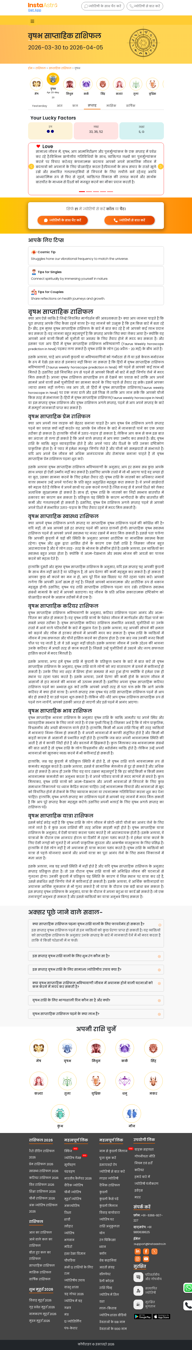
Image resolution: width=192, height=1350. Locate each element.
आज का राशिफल (40, 1233)
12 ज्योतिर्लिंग (72, 1321)
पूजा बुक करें (107, 1158)
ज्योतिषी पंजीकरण (146, 1184)
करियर (139, 1170)
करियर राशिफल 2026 (44, 1178)
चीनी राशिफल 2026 (42, 1198)
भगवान (69, 1240)
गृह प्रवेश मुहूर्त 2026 (42, 1307)
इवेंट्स (138, 1191)
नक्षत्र (67, 1308)
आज (59, 106)
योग (102, 1233)
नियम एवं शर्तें (143, 1163)
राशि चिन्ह (105, 1288)
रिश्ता (67, 1213)
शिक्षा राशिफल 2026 (42, 1192)
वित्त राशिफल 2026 (41, 1185)
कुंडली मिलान (108, 1206)
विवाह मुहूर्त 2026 (40, 1300)
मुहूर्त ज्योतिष (72, 1199)
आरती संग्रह (107, 1267)
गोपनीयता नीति (144, 1156)
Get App (34, 10)
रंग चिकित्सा (107, 1240)
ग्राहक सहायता (144, 1150)
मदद (137, 1197)
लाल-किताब (107, 1308)
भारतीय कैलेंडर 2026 (78, 1178)
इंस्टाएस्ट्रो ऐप (108, 1165)
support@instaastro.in (150, 1244)
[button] (31, 166)
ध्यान (102, 1247)
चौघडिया (69, 1260)
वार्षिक (130, 106)
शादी (67, 1219)
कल (75, 106)
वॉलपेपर (105, 1274)
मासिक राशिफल (40, 1272)
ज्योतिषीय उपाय (74, 1280)
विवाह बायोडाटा (109, 1213)
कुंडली (103, 1192)
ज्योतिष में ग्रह (73, 1301)
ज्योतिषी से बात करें (145, 6)
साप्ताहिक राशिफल (60, 68)
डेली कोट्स (106, 1281)
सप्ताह (92, 105)
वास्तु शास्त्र (71, 1287)
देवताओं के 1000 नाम (113, 1329)
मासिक (111, 106)
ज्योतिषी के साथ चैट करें (102, 6)
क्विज (68, 1150)
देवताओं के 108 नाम (112, 1322)
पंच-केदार (70, 1328)
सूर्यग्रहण (70, 1165)
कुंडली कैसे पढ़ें (108, 1199)
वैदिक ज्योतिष (73, 1185)
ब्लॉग (102, 1254)
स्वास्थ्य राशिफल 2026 (43, 1171)
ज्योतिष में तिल (109, 1295)
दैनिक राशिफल (109, 1185)
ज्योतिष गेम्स (72, 1157)
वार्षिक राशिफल (40, 1279)
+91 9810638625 (142, 1229)
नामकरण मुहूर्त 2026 (42, 1314)
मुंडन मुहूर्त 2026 (39, 1321)
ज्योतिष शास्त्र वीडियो (112, 1315)
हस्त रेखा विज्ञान (74, 1254)
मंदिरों (68, 1247)
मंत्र (66, 1315)
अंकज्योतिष (71, 1206)
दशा (102, 1302)
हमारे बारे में (142, 1177)
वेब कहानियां (107, 1260)
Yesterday (39, 106)
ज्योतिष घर (106, 1219)
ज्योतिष (69, 1233)
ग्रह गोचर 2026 (74, 1294)
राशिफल (41, 68)
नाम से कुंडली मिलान (113, 1150)
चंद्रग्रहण (69, 1172)
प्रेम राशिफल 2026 (41, 1164)
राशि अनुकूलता (109, 1226)
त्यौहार (68, 1226)
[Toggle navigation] (32, 21)
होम (30, 68)
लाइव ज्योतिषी (108, 1178)
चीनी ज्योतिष (72, 1192)
